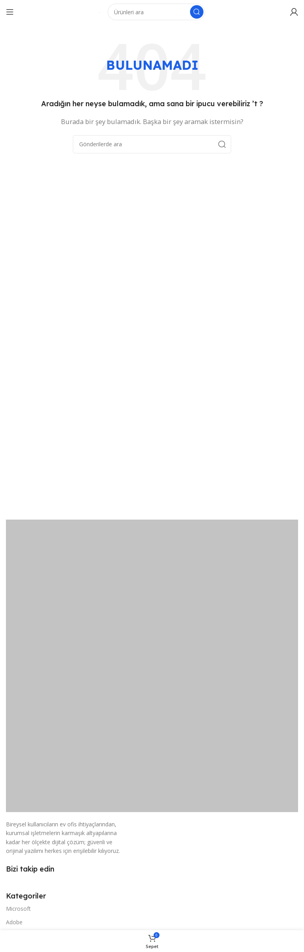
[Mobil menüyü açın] (10, 12)
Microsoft (18, 908)
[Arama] (156, 12)
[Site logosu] (99, 12)
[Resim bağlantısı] (152, 665)
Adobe (14, 922)
